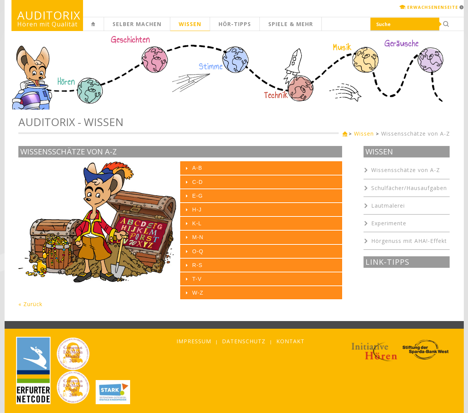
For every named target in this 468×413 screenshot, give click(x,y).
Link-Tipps (387, 262)
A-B (197, 168)
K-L (197, 223)
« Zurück (30, 304)
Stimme (211, 66)
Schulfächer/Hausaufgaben (409, 188)
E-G (197, 196)
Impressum (193, 341)
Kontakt (290, 341)
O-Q (197, 251)
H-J (197, 209)
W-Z (197, 293)
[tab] (261, 167)
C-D (197, 182)
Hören (66, 81)
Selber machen (137, 24)
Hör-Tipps (235, 24)
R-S (197, 265)
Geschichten (130, 40)
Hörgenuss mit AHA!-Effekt (409, 240)
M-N (197, 237)
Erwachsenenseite (432, 7)
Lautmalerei (388, 205)
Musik (342, 47)
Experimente (388, 223)
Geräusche (402, 43)
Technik (276, 95)
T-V (197, 279)
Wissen (190, 24)
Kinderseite (103, 28)
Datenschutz (244, 341)
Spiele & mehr (290, 24)
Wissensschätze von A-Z (415, 133)
